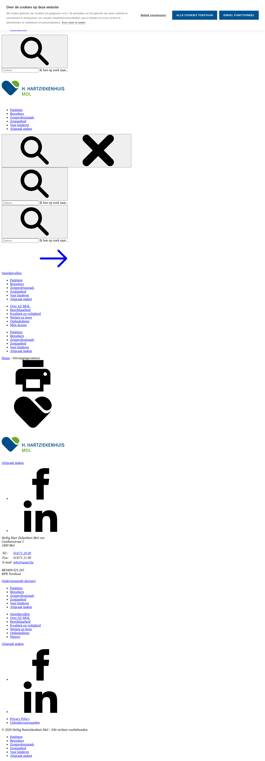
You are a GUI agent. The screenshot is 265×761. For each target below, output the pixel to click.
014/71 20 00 (22, 553)
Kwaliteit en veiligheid (25, 313)
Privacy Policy (20, 719)
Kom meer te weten (74, 22)
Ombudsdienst (19, 321)
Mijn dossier (18, 325)
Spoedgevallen (43, 273)
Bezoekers (17, 113)
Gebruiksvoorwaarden (25, 722)
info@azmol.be (23, 562)
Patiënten (16, 110)
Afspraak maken (21, 128)
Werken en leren (21, 317)
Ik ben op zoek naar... (53, 70)
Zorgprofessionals (22, 117)
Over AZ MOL (20, 306)
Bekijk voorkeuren (153, 15)
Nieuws (15, 636)
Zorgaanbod (18, 121)
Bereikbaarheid (20, 310)
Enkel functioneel (239, 15)
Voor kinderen (19, 125)
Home (6, 358)
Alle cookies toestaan (194, 15)
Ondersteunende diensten (19, 581)
